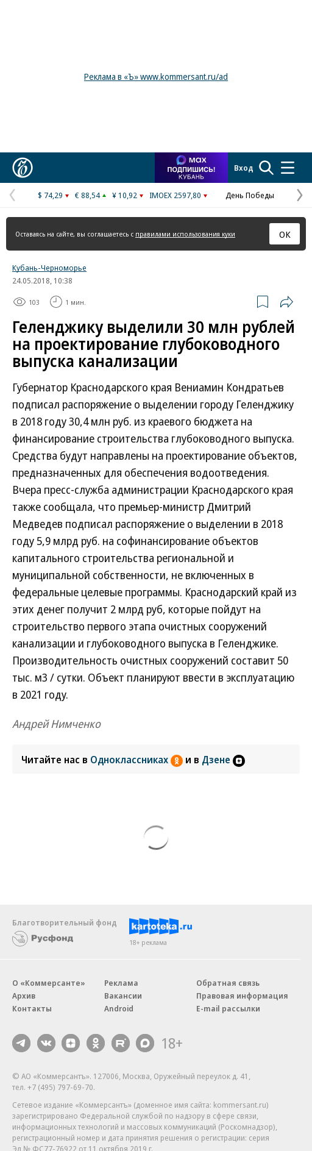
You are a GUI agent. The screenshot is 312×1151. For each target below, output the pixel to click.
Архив (23, 995)
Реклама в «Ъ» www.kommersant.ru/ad (156, 76)
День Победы (249, 195)
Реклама (121, 982)
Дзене (223, 759)
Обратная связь (228, 982)
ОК (285, 234)
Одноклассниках (137, 759)
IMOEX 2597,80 (175, 195)
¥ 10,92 (124, 195)
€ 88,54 (87, 195)
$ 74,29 (50, 195)
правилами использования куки (185, 233)
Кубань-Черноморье (49, 267)
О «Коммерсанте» (48, 982)
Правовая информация (242, 995)
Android (118, 1008)
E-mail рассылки (228, 1008)
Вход (244, 167)
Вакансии (123, 995)
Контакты (32, 1008)
